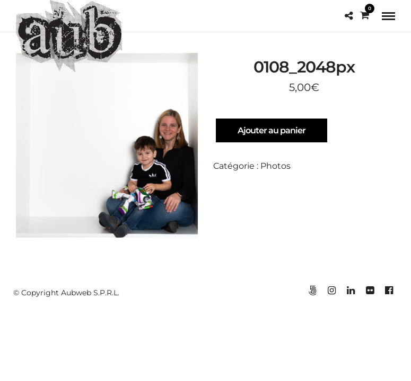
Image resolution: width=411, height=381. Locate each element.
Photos (275, 166)
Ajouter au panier (271, 130)
